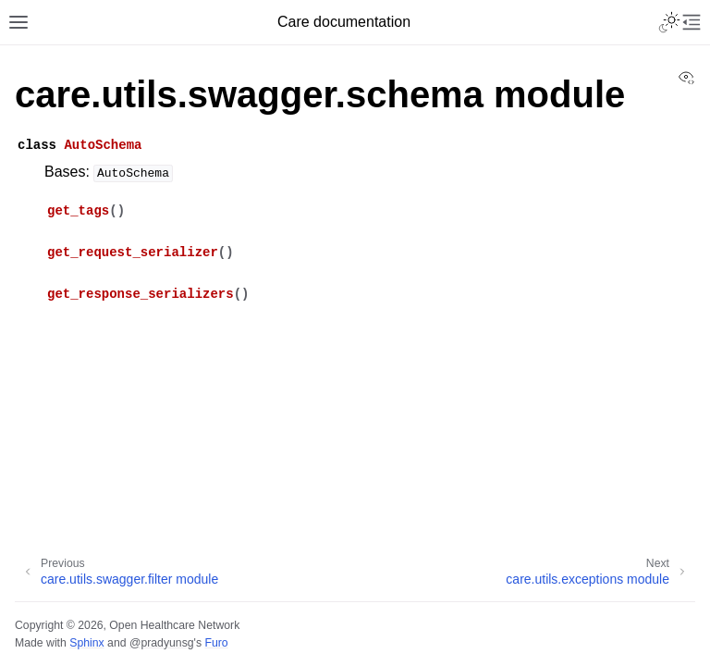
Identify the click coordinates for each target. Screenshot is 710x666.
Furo (215, 642)
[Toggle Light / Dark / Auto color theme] (669, 22)
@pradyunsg (161, 642)
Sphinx (86, 642)
